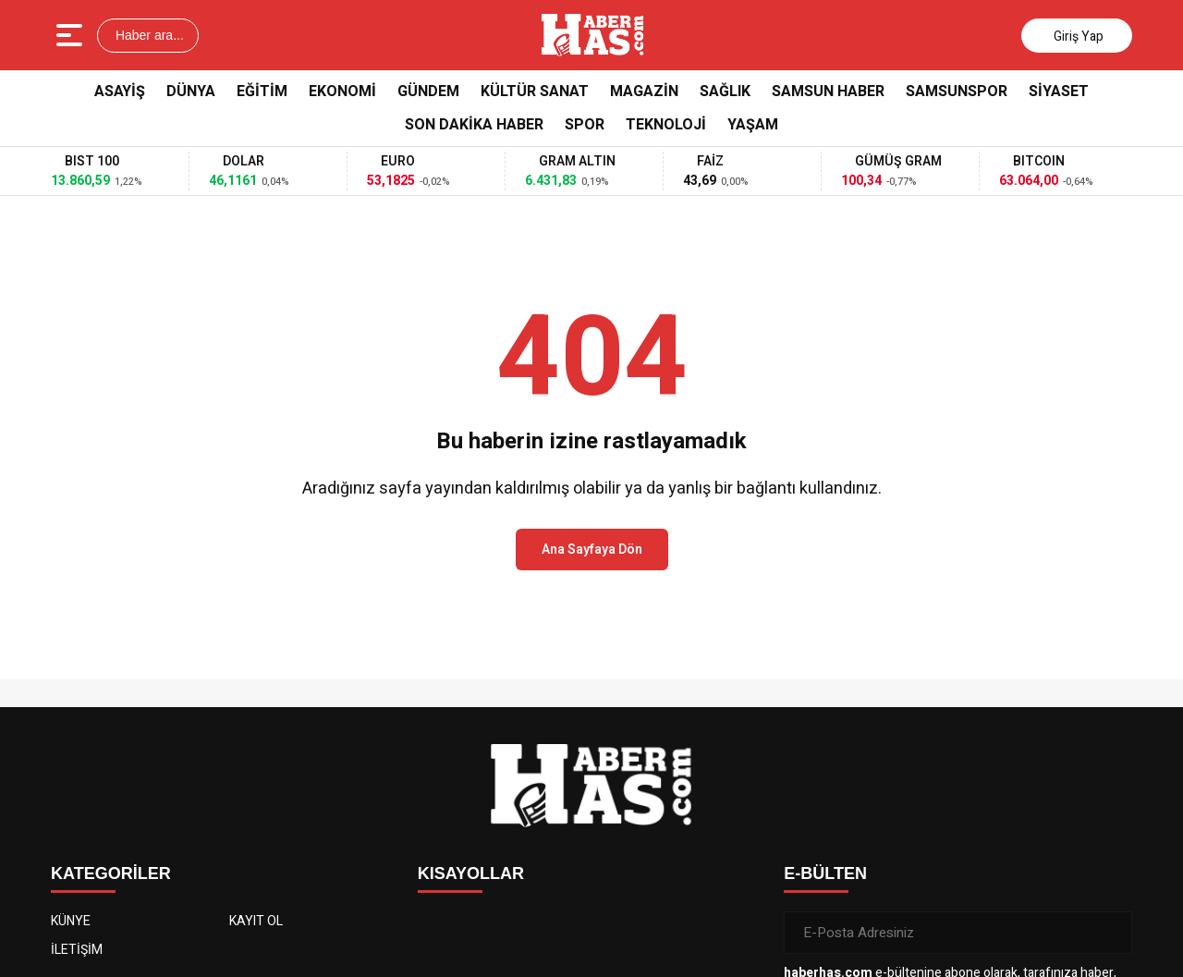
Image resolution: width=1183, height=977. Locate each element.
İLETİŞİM (77, 949)
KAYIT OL (256, 921)
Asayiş (119, 91)
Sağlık (725, 91)
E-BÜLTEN (825, 873)
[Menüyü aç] (71, 35)
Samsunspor (956, 91)
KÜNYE (71, 921)
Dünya (190, 91)
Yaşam (752, 125)
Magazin (644, 91)
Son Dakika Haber (474, 125)
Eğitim (262, 91)
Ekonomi (342, 91)
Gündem (428, 91)
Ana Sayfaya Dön (592, 549)
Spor (584, 125)
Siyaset (1059, 91)
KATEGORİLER (111, 873)
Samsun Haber (828, 91)
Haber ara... (148, 35)
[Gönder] (1111, 932)
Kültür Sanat (535, 91)
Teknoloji (666, 125)
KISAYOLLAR (471, 873)
